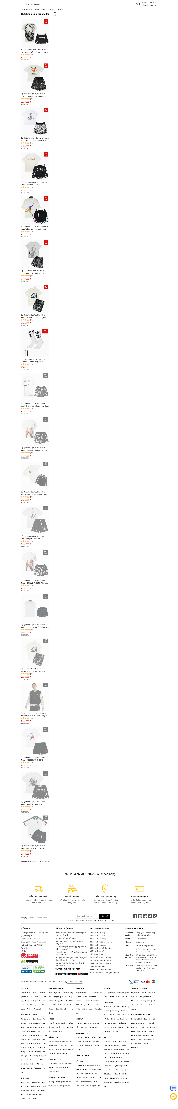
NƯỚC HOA (80, 988)
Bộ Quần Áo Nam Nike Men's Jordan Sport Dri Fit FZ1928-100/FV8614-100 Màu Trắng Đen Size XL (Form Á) (35, 139)
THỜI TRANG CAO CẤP (29, 1015)
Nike (30, 9)
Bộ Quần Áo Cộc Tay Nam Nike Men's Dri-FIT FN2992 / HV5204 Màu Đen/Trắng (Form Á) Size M (35, 626)
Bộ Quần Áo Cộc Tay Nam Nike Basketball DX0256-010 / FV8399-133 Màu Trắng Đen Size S (34, 493)
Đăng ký (104, 916)
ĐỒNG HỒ (52, 1019)
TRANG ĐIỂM (108, 1002)
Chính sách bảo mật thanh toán (101, 948)
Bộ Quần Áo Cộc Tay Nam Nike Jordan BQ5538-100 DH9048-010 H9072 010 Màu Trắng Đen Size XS (34, 758)
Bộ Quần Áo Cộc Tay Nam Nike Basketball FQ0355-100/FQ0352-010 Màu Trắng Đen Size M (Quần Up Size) (35, 95)
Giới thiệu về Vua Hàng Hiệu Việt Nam (34, 933)
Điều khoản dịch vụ (97, 954)
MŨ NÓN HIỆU (53, 1037)
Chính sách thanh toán (98, 945)
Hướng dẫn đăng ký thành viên (101, 963)
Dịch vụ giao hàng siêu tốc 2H (100, 960)
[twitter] (150, 916)
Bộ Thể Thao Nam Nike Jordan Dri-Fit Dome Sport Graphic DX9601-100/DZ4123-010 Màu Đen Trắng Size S (34, 537)
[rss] (155, 916)
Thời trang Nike (39, 9)
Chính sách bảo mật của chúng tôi (104, 920)
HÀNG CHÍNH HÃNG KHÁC (140, 1015)
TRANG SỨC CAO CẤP (139, 988)
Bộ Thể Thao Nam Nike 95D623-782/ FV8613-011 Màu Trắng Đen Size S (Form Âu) (35, 50)
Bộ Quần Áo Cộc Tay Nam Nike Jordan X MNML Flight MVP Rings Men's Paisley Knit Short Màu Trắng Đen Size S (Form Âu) (34, 449)
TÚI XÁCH (24, 988)
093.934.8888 (153, 3)
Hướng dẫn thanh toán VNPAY (31, 945)
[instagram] (140, 916)
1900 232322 (154, 5)
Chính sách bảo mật (97, 951)
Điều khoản (42, 982)
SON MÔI (107, 988)
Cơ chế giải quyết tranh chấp (100, 957)
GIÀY (105, 1037)
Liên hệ (23, 951)
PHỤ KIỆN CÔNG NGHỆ (56, 1077)
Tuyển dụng (25, 948)
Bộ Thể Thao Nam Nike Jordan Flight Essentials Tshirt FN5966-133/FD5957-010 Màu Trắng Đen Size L (35, 183)
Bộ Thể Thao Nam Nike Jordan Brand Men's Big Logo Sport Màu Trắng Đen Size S (33, 272)
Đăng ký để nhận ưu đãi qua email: (34, 918)
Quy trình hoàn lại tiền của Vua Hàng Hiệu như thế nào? (70, 964)
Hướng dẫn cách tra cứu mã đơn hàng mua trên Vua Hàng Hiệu (71, 934)
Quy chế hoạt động (27, 936)
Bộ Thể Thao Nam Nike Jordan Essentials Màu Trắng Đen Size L (33, 670)
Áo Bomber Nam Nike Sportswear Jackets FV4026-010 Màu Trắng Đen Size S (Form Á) (35, 714)
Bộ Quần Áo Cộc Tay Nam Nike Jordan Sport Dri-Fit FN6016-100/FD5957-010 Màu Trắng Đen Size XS (33, 803)
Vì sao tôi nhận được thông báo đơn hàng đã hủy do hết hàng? (71, 953)
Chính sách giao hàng (98, 939)
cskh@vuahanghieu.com (145, 946)
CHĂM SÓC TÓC (82, 1033)
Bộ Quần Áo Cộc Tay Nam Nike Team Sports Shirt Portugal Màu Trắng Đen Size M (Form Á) (33, 847)
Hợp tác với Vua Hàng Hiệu (30, 939)
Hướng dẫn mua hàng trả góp (100, 969)
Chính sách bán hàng (97, 933)
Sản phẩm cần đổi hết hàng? (66, 938)
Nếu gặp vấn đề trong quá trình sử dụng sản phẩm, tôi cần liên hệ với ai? (71, 959)
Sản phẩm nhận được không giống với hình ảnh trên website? (71, 948)
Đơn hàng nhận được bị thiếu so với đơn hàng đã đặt (70, 942)
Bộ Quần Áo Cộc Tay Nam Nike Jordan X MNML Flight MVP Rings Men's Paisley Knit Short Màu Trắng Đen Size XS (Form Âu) (34, 581)
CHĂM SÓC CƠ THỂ (55, 1059)
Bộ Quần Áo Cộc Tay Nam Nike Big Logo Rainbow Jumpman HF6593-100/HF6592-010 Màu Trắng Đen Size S (34, 227)
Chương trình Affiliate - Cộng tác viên (34, 942)
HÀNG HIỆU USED (82, 1055)
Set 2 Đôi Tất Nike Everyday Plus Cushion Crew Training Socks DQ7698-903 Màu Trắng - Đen (33, 360)
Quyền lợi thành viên (97, 966)
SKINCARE (25, 1078)
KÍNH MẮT (79, 1019)
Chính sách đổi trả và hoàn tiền (101, 942)
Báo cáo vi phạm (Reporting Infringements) (105, 972)
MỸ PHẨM (79, 1061)
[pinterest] (145, 916)
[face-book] (135, 916)
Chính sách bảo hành (97, 936)
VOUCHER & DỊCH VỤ (56, 988)
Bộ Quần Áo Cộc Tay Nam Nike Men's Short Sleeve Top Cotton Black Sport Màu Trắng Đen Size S (35, 404)
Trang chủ (24, 9)
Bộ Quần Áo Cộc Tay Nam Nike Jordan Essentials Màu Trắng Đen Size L (34, 316)
